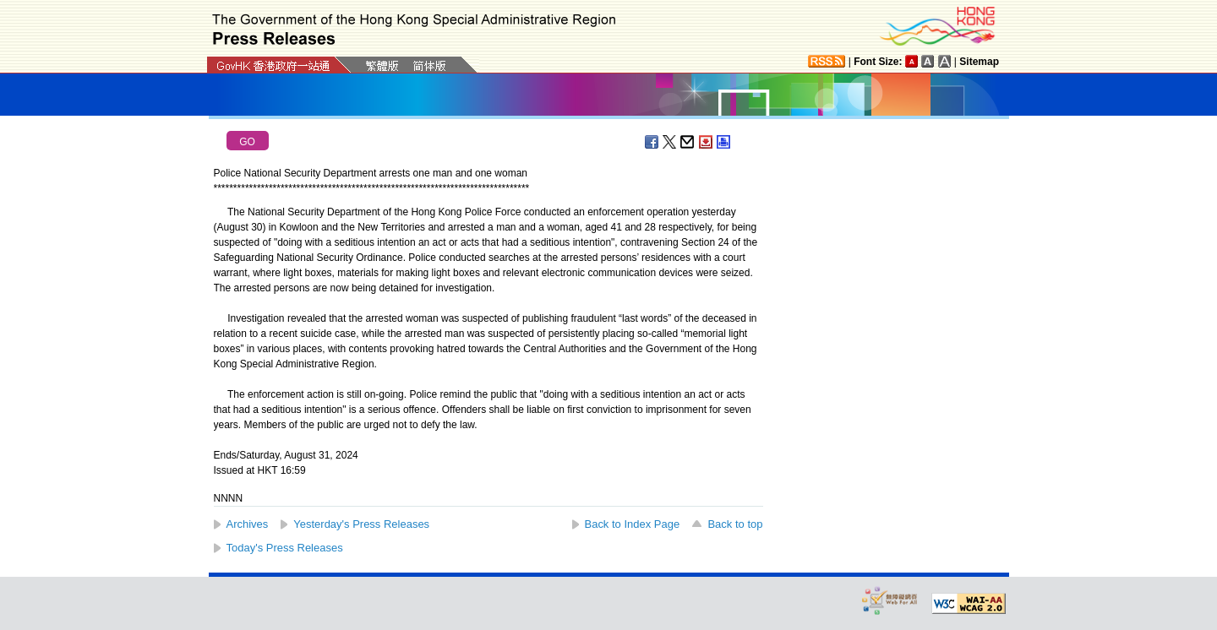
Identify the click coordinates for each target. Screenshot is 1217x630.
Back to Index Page (632, 524)
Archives (247, 524)
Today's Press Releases (284, 547)
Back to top (734, 524)
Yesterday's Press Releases (361, 524)
